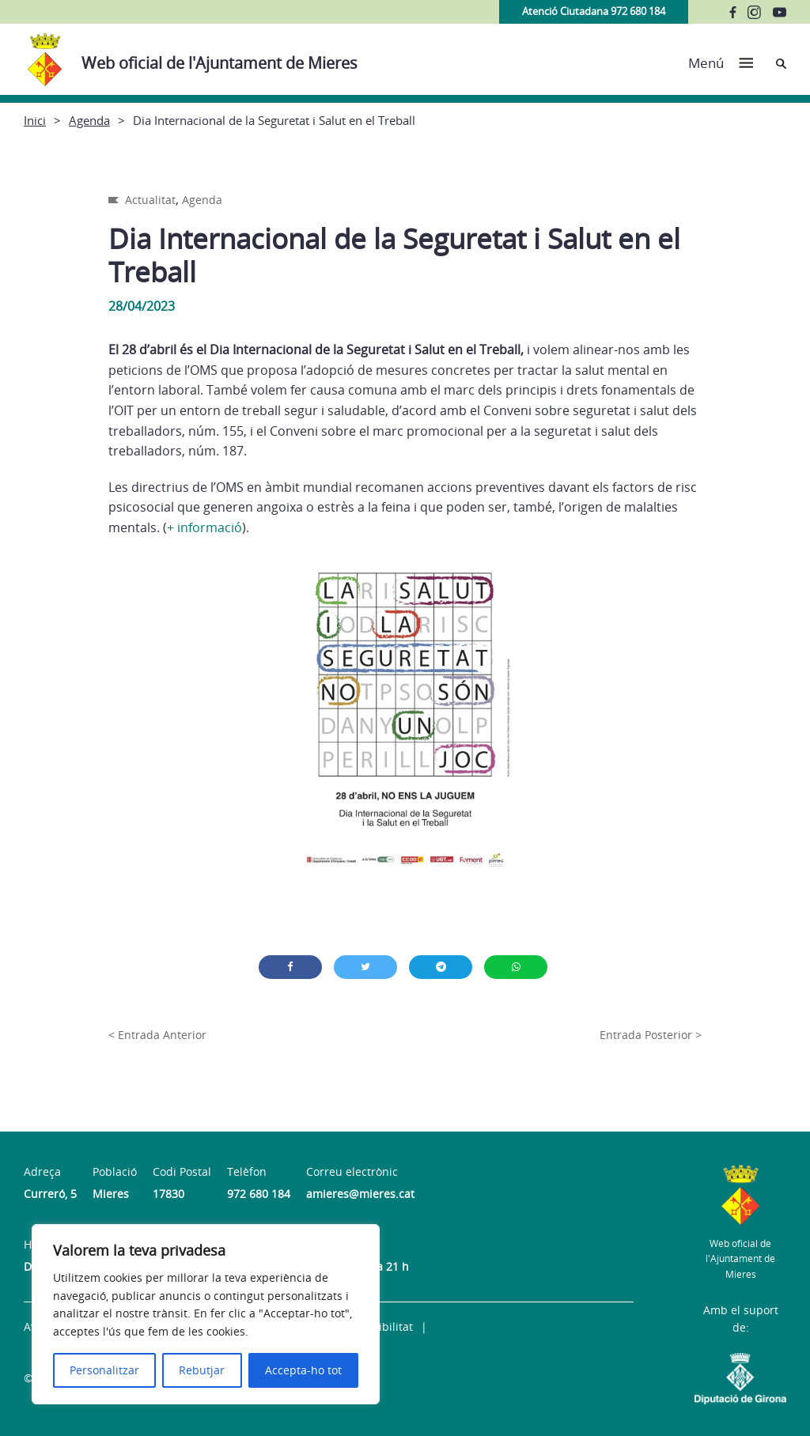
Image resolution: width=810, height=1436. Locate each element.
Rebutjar (202, 1369)
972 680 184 (258, 1193)
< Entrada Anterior (157, 1034)
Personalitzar (104, 1369)
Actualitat (150, 199)
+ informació (204, 527)
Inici (35, 120)
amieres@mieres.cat (360, 1193)
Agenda (89, 120)
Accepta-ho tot (303, 1369)
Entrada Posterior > (651, 1034)
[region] (206, 1314)
